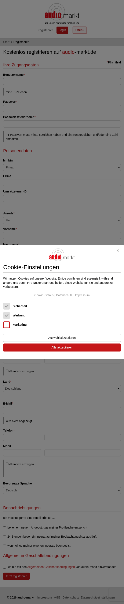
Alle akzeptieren (62, 347)
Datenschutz (64, 295)
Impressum (82, 295)
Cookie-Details (44, 295)
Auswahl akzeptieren (62, 337)
